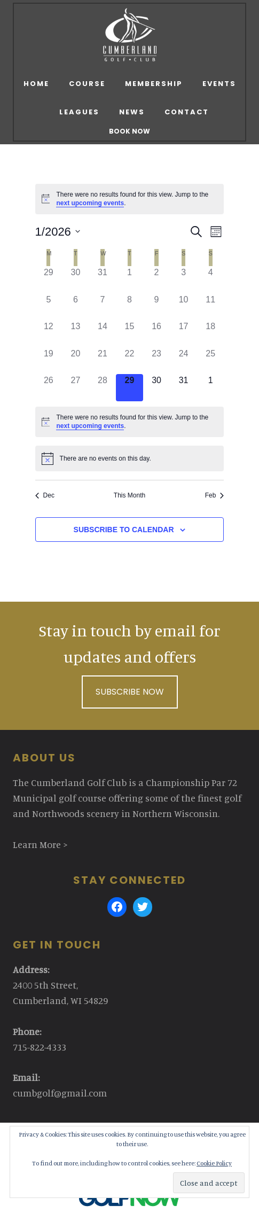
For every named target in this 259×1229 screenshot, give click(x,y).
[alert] (129, 199)
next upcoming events (90, 203)
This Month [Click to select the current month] (129, 495)
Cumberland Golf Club (129, 34)
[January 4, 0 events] (210, 279)
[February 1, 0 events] (210, 387)
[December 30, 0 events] (75, 279)
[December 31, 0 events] (102, 279)
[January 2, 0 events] (156, 279)
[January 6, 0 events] (75, 307)
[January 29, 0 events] (129, 387)
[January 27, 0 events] (75, 387)
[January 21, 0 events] (102, 361)
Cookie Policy (214, 1163)
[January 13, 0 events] (75, 333)
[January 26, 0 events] (48, 387)
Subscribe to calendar (124, 529)
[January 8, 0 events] (129, 307)
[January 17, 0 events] (183, 333)
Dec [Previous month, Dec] (44, 495)
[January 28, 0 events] (102, 387)
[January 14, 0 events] (102, 333)
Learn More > (40, 844)
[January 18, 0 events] (210, 333)
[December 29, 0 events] (48, 279)
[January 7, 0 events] (102, 307)
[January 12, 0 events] (48, 333)
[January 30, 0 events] (156, 387)
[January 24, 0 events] (183, 361)
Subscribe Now (130, 692)
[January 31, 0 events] (183, 387)
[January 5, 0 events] (48, 307)
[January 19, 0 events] (48, 361)
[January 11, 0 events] (210, 307)
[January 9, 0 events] (156, 307)
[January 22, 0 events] (129, 361)
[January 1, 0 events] (129, 279)
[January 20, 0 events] (75, 361)
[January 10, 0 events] (183, 307)
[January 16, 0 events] (156, 333)
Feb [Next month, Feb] (214, 495)
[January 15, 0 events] (129, 333)
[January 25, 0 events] (210, 361)
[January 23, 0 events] (156, 361)
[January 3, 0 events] (183, 279)
